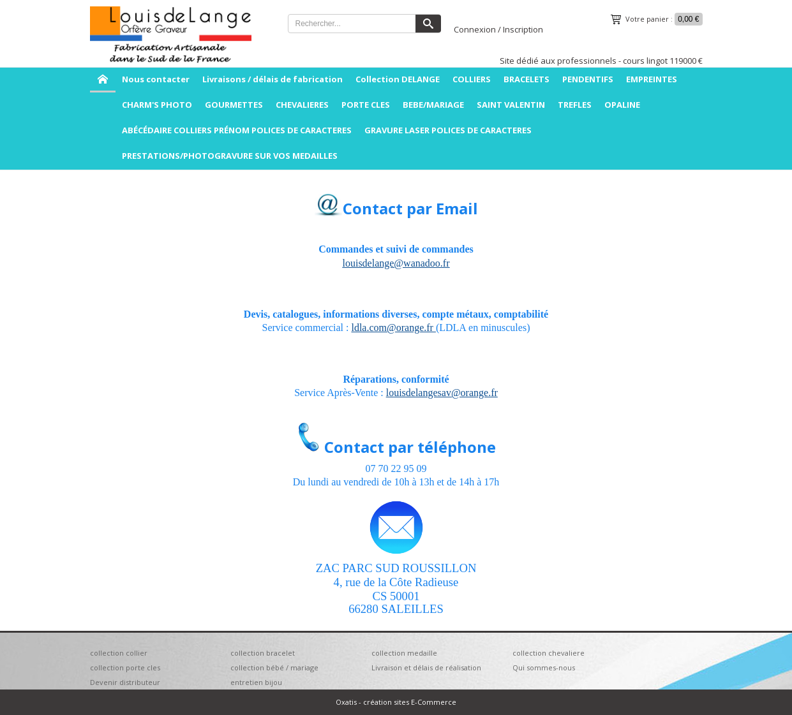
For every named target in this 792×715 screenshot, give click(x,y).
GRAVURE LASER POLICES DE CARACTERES (448, 130)
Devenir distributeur (125, 682)
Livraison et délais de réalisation (426, 667)
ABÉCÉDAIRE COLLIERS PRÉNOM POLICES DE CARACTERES (237, 130)
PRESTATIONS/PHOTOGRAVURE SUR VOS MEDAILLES (230, 155)
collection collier (118, 653)
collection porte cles (125, 667)
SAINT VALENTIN (511, 104)
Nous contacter (156, 79)
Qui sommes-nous (543, 667)
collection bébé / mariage (274, 667)
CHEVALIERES (302, 104)
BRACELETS (526, 79)
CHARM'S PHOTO (157, 104)
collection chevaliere (548, 653)
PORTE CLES (365, 104)
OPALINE (622, 104)
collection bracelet (262, 653)
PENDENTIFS (587, 79)
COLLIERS (471, 79)
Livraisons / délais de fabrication (272, 79)
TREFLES (575, 104)
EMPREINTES (651, 79)
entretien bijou (256, 682)
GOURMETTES (234, 104)
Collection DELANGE (397, 79)
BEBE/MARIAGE (433, 104)
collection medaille (404, 653)
